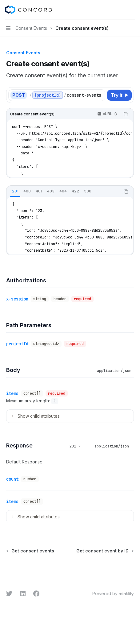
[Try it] (119, 95)
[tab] (15, 191)
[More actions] (132, 10)
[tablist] (63, 191)
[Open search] (120, 10)
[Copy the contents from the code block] (126, 114)
